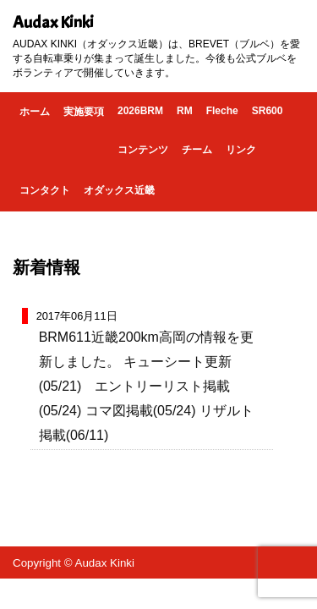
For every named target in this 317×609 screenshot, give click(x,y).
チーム (197, 150)
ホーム (34, 112)
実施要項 (83, 112)
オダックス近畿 (119, 190)
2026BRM (140, 111)
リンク (241, 150)
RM (185, 111)
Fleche (222, 111)
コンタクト (44, 190)
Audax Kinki (53, 22)
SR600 (267, 111)
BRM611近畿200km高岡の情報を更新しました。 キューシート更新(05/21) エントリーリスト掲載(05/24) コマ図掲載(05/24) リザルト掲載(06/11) (146, 386)
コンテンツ (143, 150)
